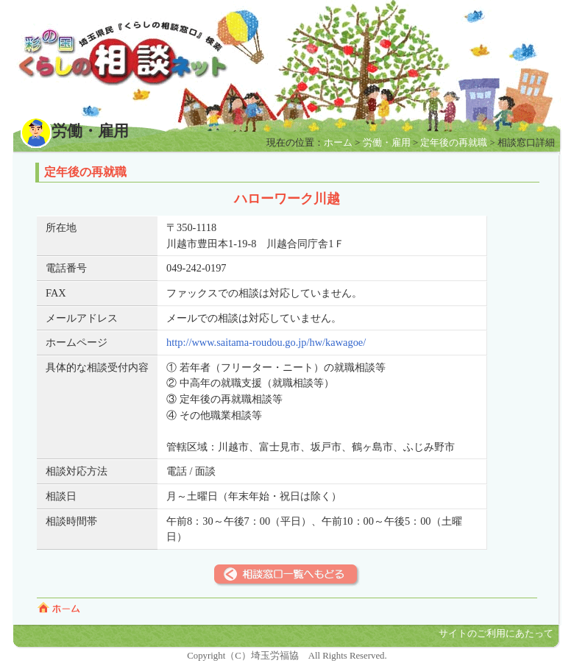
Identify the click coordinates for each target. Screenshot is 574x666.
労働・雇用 (387, 143)
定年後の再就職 (453, 143)
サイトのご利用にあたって (496, 633)
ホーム (338, 143)
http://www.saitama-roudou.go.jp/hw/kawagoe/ (266, 342)
